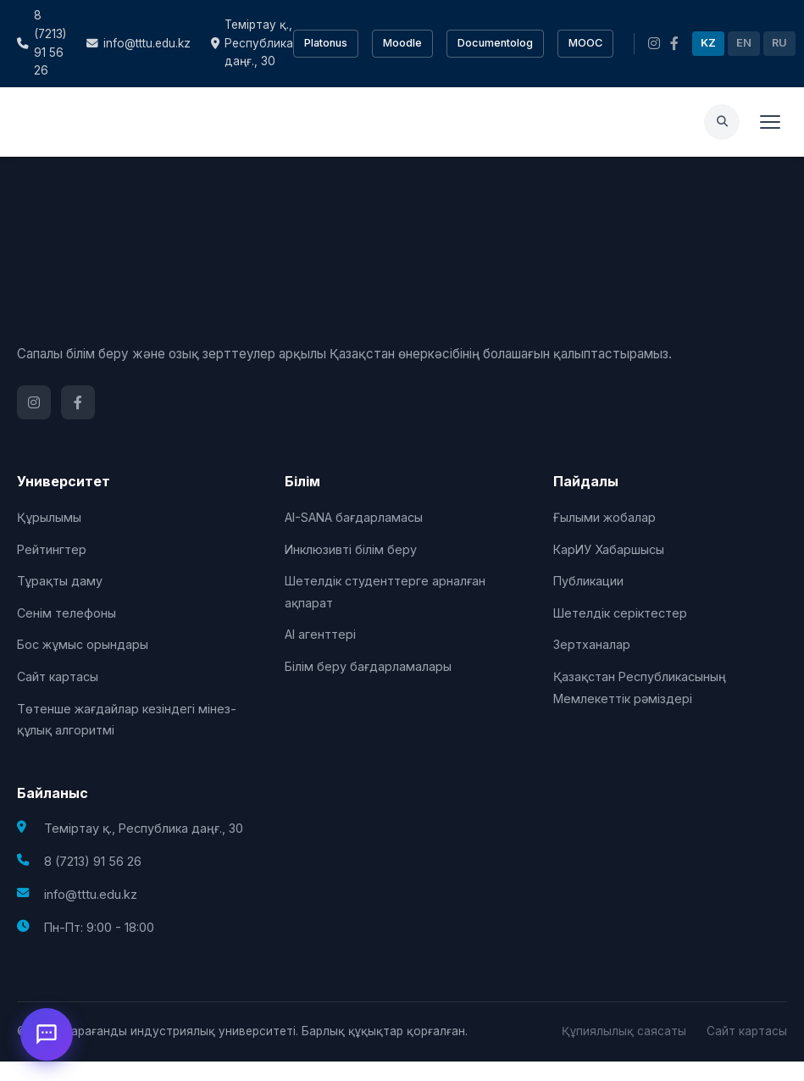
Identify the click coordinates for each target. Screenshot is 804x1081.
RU (779, 42)
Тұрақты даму (60, 581)
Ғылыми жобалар (604, 517)
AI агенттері (320, 634)
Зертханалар (591, 644)
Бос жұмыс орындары (82, 644)
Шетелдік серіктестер (620, 613)
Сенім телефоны (66, 613)
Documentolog (495, 42)
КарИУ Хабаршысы (608, 549)
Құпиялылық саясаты (624, 1031)
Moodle (402, 42)
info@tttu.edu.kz (138, 43)
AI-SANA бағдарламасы (354, 517)
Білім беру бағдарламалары (368, 666)
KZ (708, 42)
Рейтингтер (51, 549)
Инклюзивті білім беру (351, 549)
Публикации (588, 581)
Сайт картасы (57, 676)
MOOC (585, 42)
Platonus (325, 42)
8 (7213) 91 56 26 (41, 42)
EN (743, 42)
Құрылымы (49, 517)
